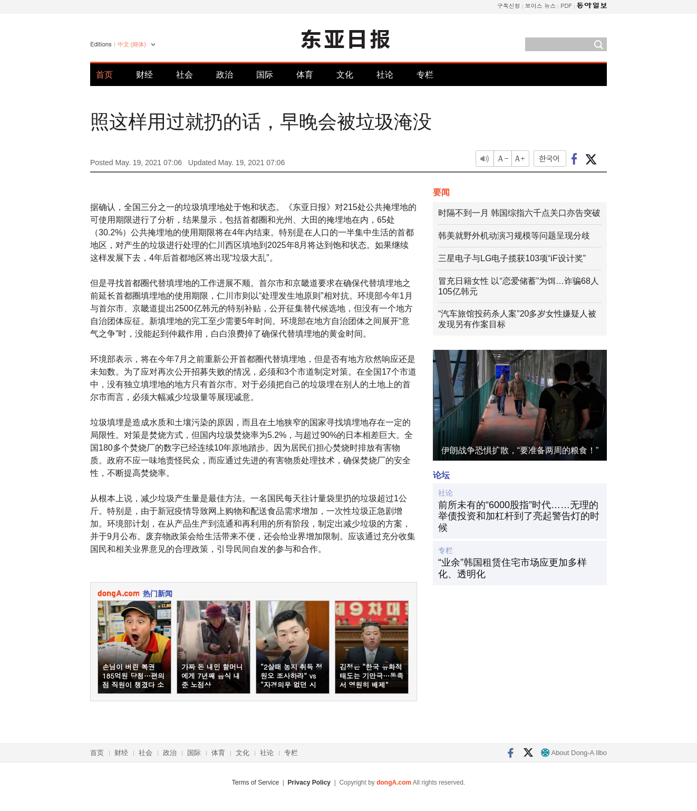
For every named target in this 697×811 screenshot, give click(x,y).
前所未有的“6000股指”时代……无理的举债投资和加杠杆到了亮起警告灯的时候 (518, 516)
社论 (384, 74)
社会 (184, 74)
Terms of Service (255, 782)
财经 (144, 74)
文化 (344, 74)
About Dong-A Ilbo (574, 753)
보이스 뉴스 (540, 5)
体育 (304, 74)
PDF (566, 5)
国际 (264, 74)
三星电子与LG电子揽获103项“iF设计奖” (512, 258)
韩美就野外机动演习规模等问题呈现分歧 (514, 235)
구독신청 (508, 5)
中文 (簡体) (132, 44)
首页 (104, 74)
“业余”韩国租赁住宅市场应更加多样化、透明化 (512, 568)
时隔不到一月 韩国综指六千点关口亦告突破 (519, 212)
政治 (224, 74)
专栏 (425, 74)
